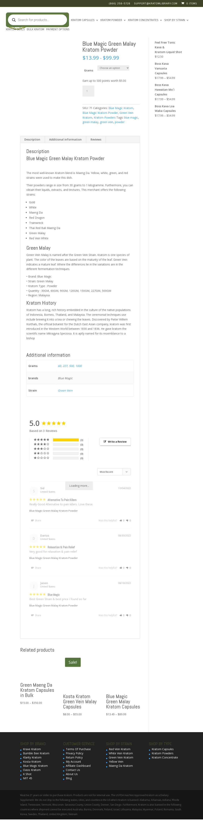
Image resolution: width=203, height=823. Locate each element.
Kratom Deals (15, 29)
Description (32, 139)
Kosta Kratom (32, 761)
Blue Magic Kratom (120, 108)
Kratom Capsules (83, 20)
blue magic (131, 117)
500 (71, 366)
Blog (69, 778)
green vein (106, 122)
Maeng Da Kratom (121, 766)
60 (59, 366)
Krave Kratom (32, 749)
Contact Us (73, 770)
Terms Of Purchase (78, 749)
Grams (88, 70)
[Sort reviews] (114, 471)
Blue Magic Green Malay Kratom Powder (53, 510)
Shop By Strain (174, 20)
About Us (72, 774)
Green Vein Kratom (121, 757)
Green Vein (65, 390)
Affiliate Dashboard (78, 766)
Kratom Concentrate (165, 757)
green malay (90, 122)
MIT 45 (27, 778)
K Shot (27, 774)
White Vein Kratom (121, 753)
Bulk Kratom (35, 29)
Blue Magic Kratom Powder (100, 113)
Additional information (65, 139)
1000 (78, 366)
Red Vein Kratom (119, 749)
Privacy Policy (74, 753)
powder (119, 122)
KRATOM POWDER (111, 20)
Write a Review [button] (117, 441)
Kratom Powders (105, 117)
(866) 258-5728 (119, 4)
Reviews (96, 139)
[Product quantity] (88, 91)
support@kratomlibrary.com (155, 4)
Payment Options (57, 29)
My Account (73, 761)
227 (65, 366)
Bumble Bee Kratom (36, 753)
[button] (122, 520)
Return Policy (74, 757)
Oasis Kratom (32, 770)
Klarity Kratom (32, 757)
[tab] (32, 139)
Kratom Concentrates (143, 20)
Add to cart (113, 90)
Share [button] (36, 520)
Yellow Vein (116, 761)
